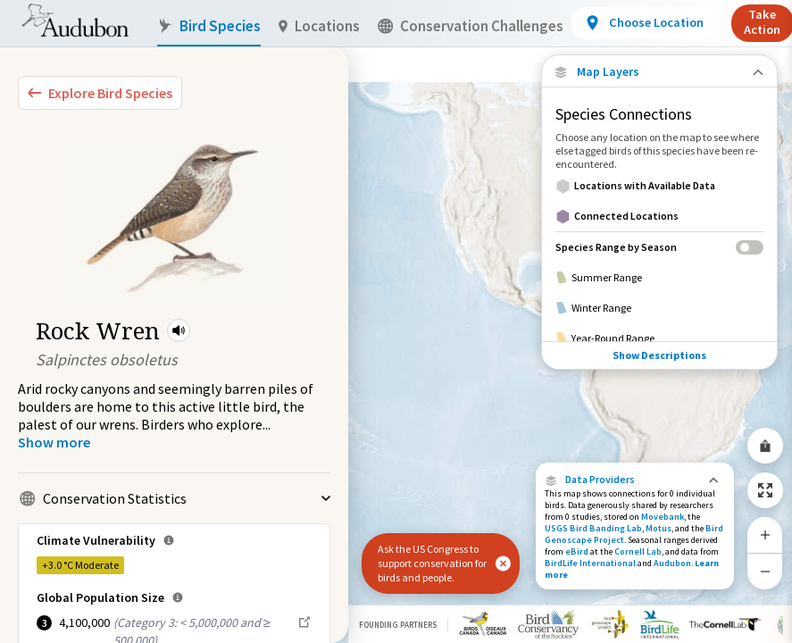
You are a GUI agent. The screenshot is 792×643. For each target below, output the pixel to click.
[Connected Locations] (659, 216)
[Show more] (54, 442)
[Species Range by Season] (659, 247)
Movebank (662, 516)
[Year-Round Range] (659, 338)
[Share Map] (765, 445)
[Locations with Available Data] (659, 186)
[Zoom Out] (765, 571)
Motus (658, 528)
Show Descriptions (659, 355)
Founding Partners (398, 625)
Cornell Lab (638, 551)
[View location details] (643, 23)
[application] (396, 321)
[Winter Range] (659, 308)
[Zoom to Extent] (765, 490)
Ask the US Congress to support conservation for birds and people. (432, 563)
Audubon (672, 563)
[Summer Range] (659, 278)
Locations (319, 26)
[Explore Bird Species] (100, 93)
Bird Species (209, 26)
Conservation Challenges (470, 26)
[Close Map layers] (659, 71)
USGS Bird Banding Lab (593, 528)
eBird (576, 551)
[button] (178, 330)
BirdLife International (590, 563)
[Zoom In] (765, 535)
